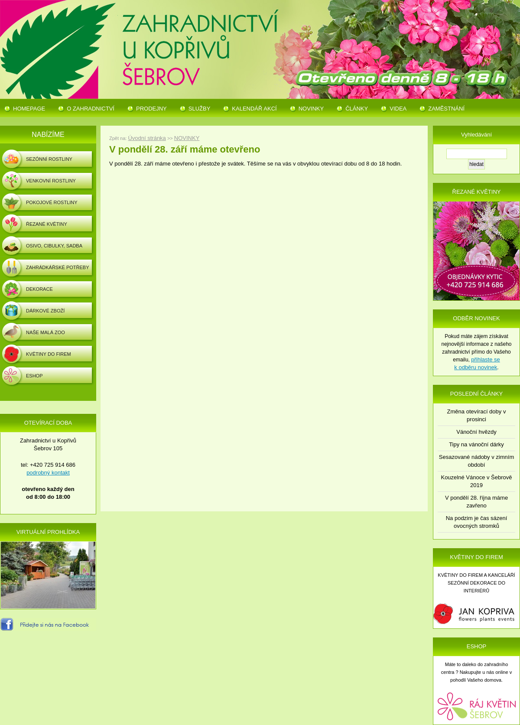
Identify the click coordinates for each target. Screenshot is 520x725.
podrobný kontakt (48, 472)
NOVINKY (187, 138)
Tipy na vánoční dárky (476, 444)
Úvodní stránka (147, 138)
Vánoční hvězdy (476, 432)
